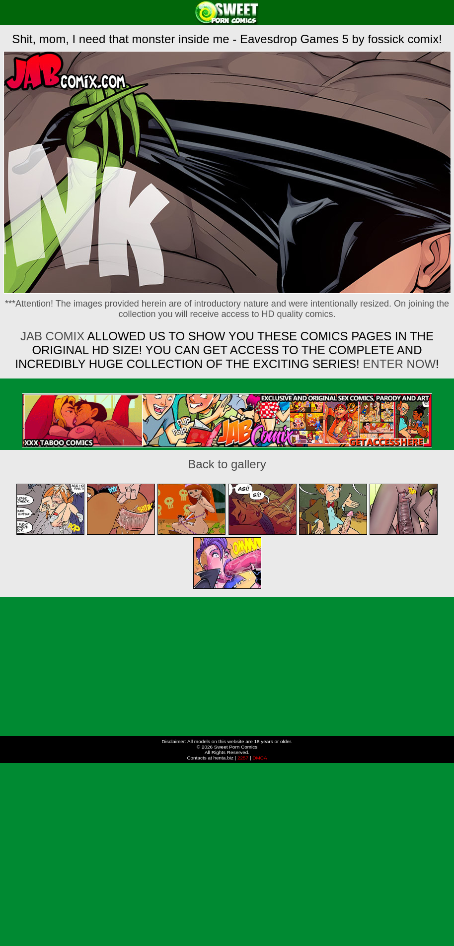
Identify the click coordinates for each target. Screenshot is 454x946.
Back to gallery (227, 464)
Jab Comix (52, 336)
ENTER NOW (398, 364)
